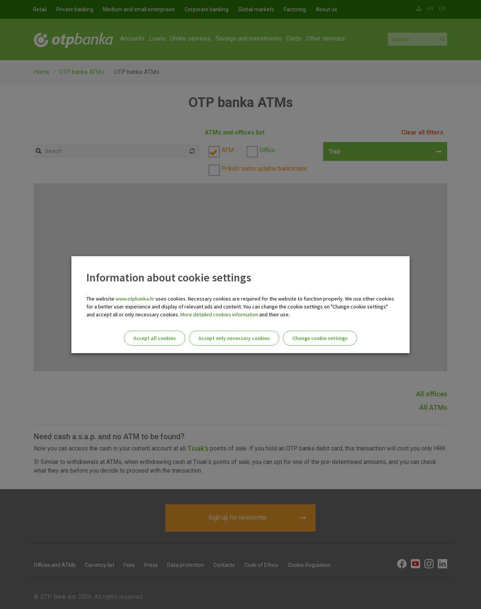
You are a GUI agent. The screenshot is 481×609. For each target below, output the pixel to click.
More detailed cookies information (219, 314)
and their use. (274, 314)
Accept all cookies (154, 338)
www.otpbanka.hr (134, 298)
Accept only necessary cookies (234, 338)
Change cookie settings (320, 338)
